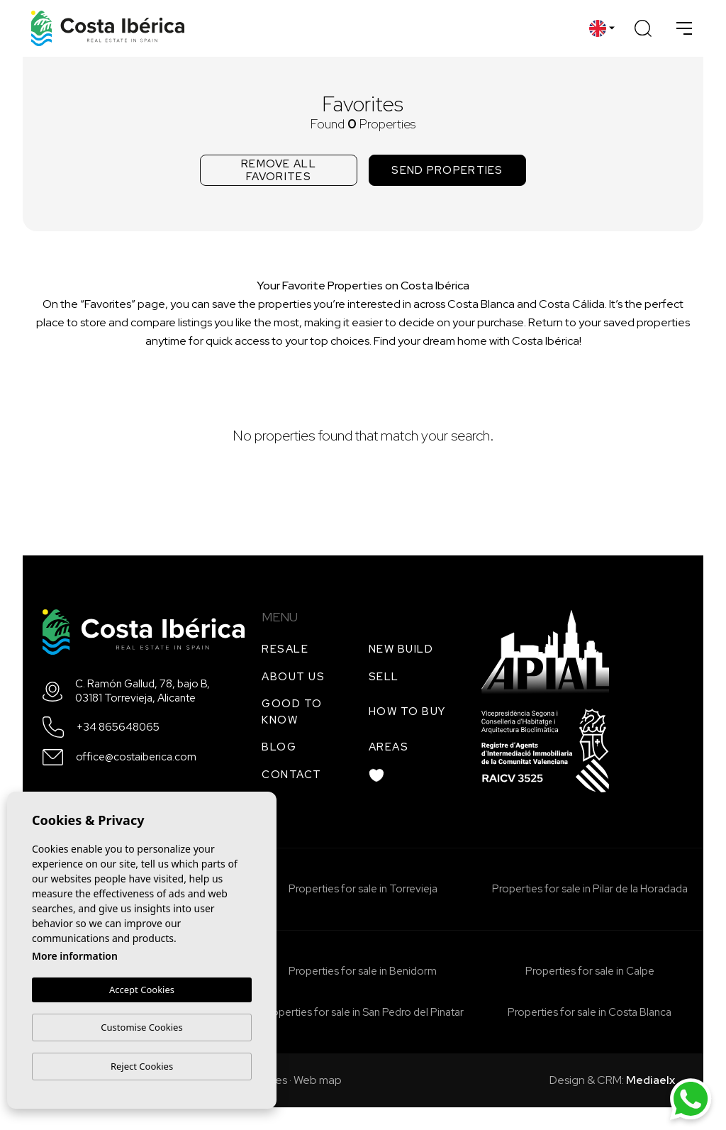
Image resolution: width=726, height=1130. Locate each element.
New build (401, 649)
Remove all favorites (278, 170)
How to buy (407, 711)
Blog (279, 747)
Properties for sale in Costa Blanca (589, 1012)
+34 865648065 (118, 727)
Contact (292, 775)
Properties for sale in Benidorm (363, 971)
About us (293, 677)
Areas (389, 747)
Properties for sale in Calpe (589, 971)
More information (75, 956)
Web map (318, 1080)
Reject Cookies (142, 1066)
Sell (384, 677)
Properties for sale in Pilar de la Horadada (590, 889)
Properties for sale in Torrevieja (363, 889)
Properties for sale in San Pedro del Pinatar (363, 1012)
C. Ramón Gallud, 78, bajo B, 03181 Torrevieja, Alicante (142, 691)
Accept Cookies (141, 989)
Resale (285, 649)
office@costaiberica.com (136, 757)
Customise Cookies (141, 1027)
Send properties (447, 170)
